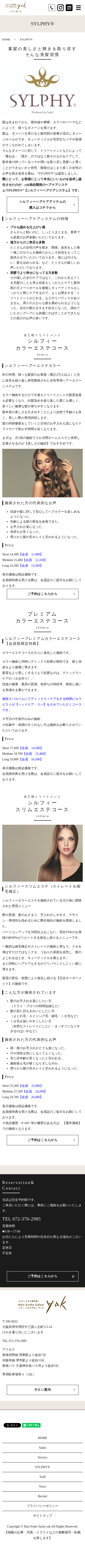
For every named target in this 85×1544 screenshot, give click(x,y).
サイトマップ (42, 1515)
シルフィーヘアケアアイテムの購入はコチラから (42, 204)
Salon (42, 1447)
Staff (42, 1477)
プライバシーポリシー (42, 1506)
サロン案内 (42, 1389)
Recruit (42, 1496)
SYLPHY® (42, 1467)
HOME (6, 39)
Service (42, 1457)
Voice (42, 1486)
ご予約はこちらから (42, 594)
